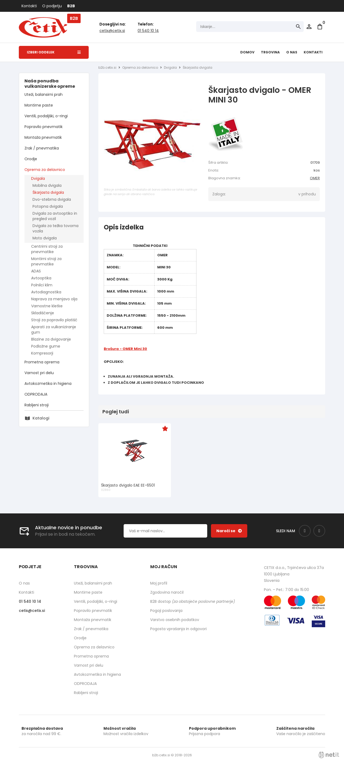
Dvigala (38, 178)
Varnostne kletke (47, 306)
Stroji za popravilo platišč (54, 320)
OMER (315, 178)
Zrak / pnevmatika (41, 148)
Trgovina (270, 52)
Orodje (30, 159)
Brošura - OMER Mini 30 (125, 348)
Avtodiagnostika (46, 292)
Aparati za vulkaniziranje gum (53, 329)
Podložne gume (45, 346)
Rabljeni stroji (36, 405)
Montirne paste (38, 105)
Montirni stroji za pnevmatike (46, 261)
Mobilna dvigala (47, 185)
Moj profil (158, 583)
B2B (71, 6)
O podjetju (52, 6)
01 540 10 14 (148, 30)
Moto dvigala (45, 238)
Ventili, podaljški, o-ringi (46, 116)
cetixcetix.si (112, 30)
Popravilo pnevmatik (43, 126)
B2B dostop (192, 601)
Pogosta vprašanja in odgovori (178, 628)
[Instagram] (319, 531)
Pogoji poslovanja (166, 610)
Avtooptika (41, 278)
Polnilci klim (41, 285)
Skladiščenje (42, 313)
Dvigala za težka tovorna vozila (55, 228)
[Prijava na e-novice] (229, 531)
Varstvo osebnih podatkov (174, 619)
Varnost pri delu (39, 372)
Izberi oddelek (54, 52)
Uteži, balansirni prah (43, 94)
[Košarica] (319, 26)
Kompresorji (42, 353)
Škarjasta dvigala (48, 192)
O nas (291, 52)
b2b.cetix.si (107, 67)
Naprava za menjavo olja (54, 299)
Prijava (309, 26)
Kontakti (29, 6)
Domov (247, 52)
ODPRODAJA (35, 394)
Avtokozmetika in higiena (47, 383)
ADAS (36, 271)
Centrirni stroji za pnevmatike (47, 249)
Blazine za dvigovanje (51, 339)
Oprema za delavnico (44, 169)
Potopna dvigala (48, 206)
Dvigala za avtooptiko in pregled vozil (55, 216)
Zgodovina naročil (167, 592)
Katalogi (41, 418)
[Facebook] (305, 531)
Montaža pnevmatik (43, 137)
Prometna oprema (41, 362)
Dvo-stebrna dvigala (52, 199)
